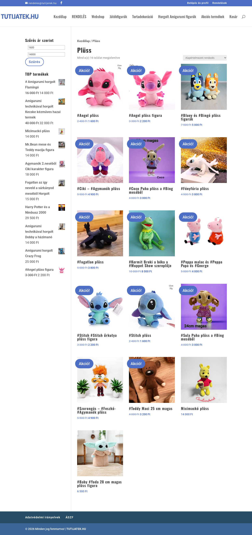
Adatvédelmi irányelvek (42, 517)
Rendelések (219, 3)
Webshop (98, 17)
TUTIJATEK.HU (76, 529)
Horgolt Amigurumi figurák (177, 17)
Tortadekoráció (142, 17)
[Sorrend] (205, 58)
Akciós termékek (212, 17)
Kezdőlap (60, 17)
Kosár (233, 17)
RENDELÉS (79, 17)
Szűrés (34, 62)
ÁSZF (70, 517)
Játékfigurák (118, 17)
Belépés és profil (198, 3)
